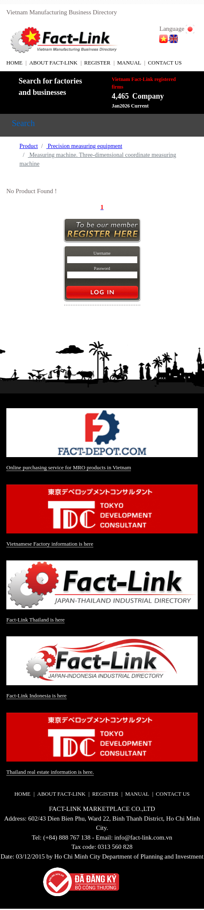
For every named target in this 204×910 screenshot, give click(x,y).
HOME (14, 62)
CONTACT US (165, 62)
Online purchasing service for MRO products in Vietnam (68, 467)
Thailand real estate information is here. (50, 772)
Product (28, 146)
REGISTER (97, 62)
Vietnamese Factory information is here (49, 544)
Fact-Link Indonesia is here (36, 695)
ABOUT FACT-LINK (53, 62)
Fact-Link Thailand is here (35, 620)
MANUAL (129, 62)
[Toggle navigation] (23, 125)
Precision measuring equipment (84, 146)
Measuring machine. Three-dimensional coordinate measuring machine (97, 159)
